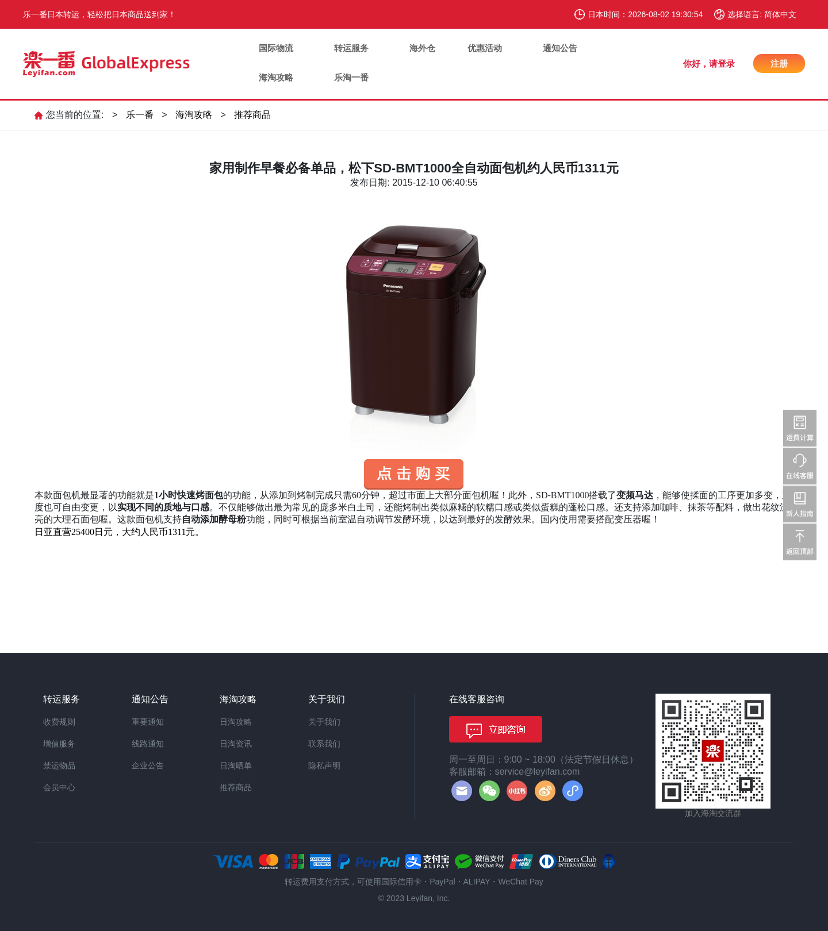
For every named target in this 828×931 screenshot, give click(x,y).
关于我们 (324, 721)
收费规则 (59, 721)
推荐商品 (252, 115)
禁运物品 (59, 765)
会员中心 (59, 787)
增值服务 (59, 743)
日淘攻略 (236, 721)
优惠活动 (484, 48)
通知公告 (560, 48)
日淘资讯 (236, 743)
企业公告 (148, 765)
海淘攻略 (276, 77)
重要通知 (148, 721)
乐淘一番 (351, 77)
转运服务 (351, 48)
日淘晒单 (236, 765)
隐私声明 (324, 765)
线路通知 (148, 743)
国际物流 (276, 48)
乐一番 (140, 115)
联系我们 (324, 743)
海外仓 (422, 48)
